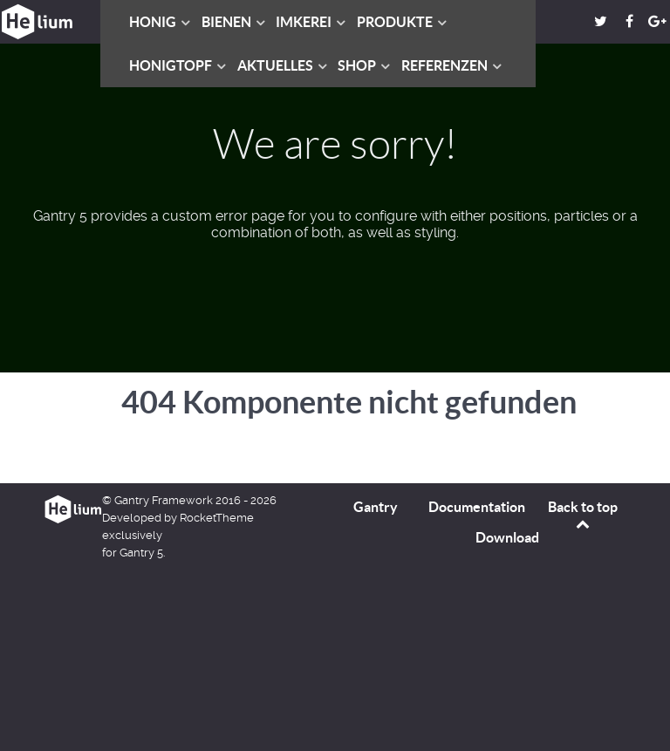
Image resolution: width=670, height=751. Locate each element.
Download (507, 537)
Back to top (583, 514)
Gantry (375, 507)
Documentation (476, 507)
